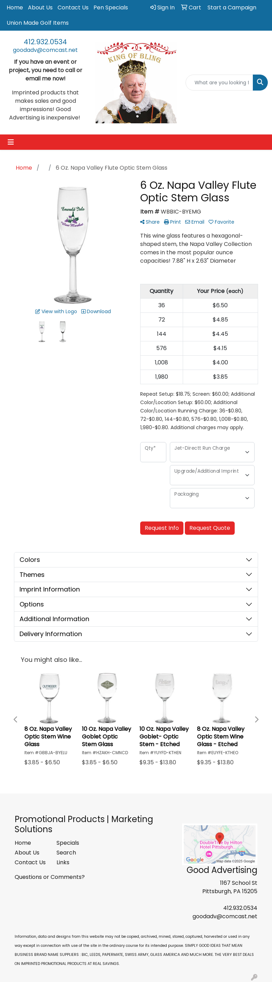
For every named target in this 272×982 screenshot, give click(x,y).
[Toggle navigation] (10, 142)
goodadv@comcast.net (45, 50)
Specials (67, 843)
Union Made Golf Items (38, 23)
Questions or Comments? (50, 877)
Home (15, 7)
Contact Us (73, 7)
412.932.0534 (45, 42)
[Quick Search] (219, 83)
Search (66, 853)
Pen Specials (110, 7)
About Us (40, 7)
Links (62, 862)
